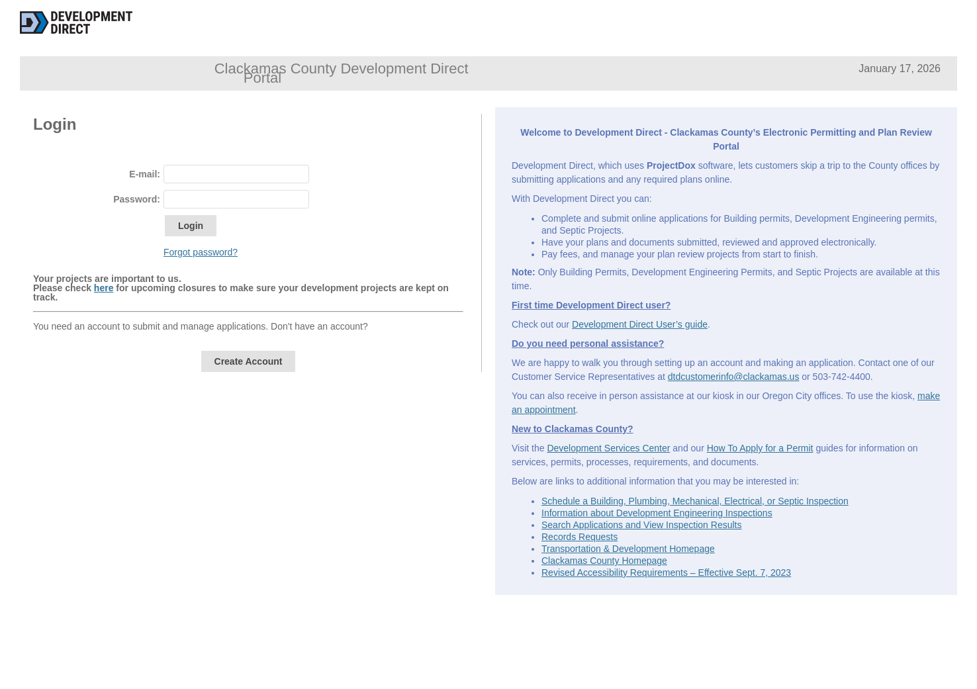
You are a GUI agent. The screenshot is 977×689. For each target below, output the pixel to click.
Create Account (248, 361)
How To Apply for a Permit (760, 448)
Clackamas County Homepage (604, 560)
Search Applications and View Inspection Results (641, 525)
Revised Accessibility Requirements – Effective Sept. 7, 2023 (666, 572)
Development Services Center (608, 448)
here (104, 288)
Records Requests (579, 536)
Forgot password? (200, 252)
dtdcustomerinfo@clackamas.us (734, 376)
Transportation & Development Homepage (628, 548)
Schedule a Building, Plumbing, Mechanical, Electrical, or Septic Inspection (695, 501)
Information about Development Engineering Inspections (656, 513)
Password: (136, 199)
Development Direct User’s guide (640, 324)
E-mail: (144, 174)
